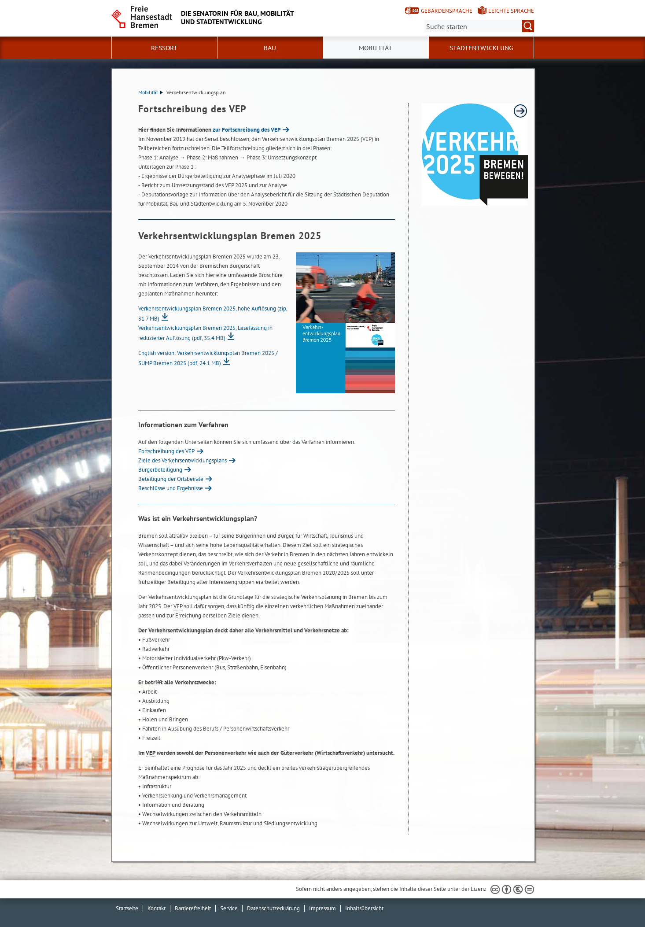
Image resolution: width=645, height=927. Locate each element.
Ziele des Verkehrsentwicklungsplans (182, 460)
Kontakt (156, 908)
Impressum (322, 908)
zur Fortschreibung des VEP (246, 129)
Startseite (127, 908)
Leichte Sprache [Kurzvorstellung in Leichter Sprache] (511, 11)
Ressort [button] (164, 48)
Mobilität (150, 92)
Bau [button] (270, 48)
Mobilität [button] (375, 48)
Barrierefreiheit (193, 908)
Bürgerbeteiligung (160, 469)
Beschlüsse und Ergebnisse (170, 488)
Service (229, 908)
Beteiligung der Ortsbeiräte (170, 479)
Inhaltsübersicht (364, 908)
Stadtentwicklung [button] (481, 48)
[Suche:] (479, 26)
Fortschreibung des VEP (166, 451)
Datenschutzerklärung (273, 908)
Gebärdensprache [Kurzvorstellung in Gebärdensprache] (446, 11)
